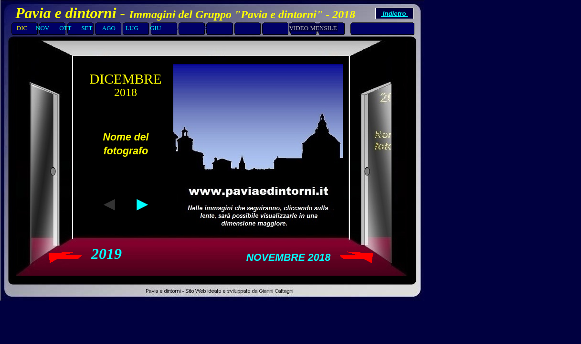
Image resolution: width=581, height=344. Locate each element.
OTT (66, 28)
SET (86, 28)
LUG (132, 28)
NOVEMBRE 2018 (288, 257)
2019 (106, 253)
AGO (109, 28)
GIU (155, 28)
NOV (42, 28)
